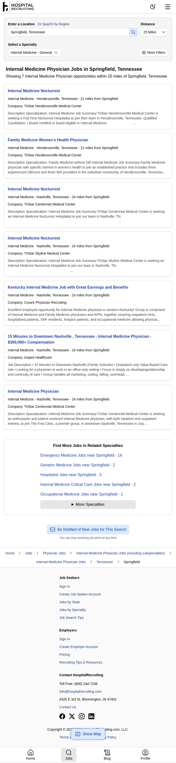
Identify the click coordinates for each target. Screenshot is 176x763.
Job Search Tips (71, 618)
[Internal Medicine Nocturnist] (88, 106)
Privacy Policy (105, 737)
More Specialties (90, 504)
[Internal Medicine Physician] (88, 407)
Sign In (64, 586)
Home (9, 553)
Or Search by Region (54, 24)
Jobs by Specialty (72, 610)
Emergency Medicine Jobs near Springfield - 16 (81, 455)
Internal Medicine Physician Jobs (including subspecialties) (120, 553)
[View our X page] (72, 716)
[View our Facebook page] (62, 716)
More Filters (153, 52)
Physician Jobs (54, 553)
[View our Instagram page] (82, 716)
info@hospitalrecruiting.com (80, 691)
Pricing (64, 655)
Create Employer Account (78, 647)
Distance (148, 24)
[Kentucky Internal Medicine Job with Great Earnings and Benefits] (88, 303)
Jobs (28, 553)
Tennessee (105, 562)
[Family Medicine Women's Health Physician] (88, 155)
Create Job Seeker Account (80, 594)
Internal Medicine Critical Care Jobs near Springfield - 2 (88, 484)
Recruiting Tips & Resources (80, 662)
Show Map (88, 734)
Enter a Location (21, 24)
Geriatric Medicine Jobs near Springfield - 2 (77, 465)
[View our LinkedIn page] (91, 716)
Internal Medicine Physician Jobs (61, 562)
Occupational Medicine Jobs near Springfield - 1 (81, 494)
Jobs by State (69, 602)
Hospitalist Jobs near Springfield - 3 (71, 475)
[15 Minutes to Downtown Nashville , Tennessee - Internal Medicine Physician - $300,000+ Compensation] (88, 355)
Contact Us (67, 707)
